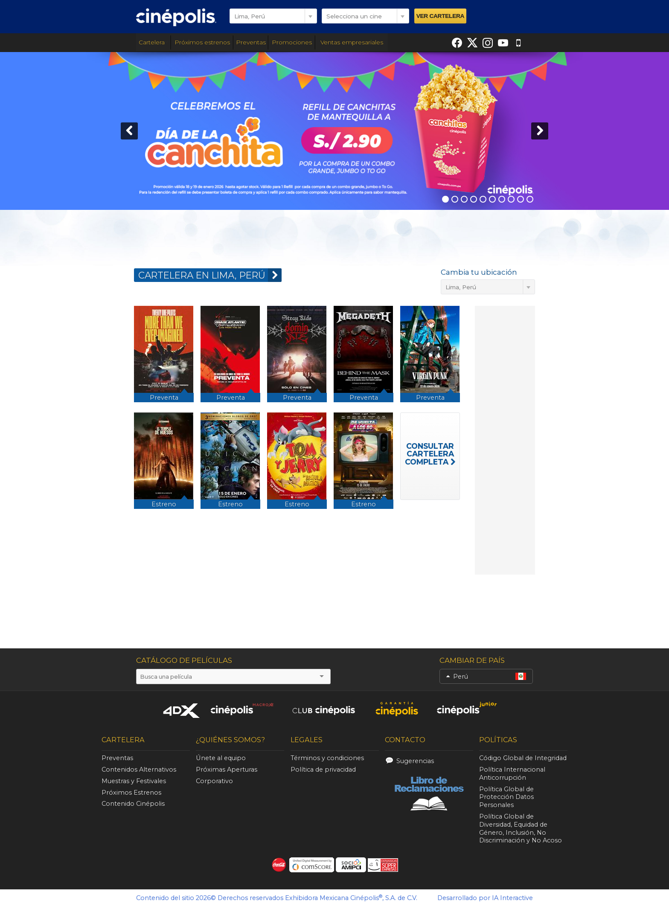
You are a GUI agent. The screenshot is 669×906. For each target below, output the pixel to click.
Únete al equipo (221, 758)
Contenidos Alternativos (139, 769)
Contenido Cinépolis (133, 803)
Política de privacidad (323, 769)
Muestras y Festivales (134, 781)
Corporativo (214, 781)
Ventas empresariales (351, 42)
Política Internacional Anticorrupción (512, 773)
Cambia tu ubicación (479, 272)
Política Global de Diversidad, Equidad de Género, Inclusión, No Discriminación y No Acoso (520, 828)
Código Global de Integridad (523, 758)
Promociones (292, 42)
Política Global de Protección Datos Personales (506, 797)
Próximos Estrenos (131, 792)
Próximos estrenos (202, 42)
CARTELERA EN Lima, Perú (210, 275)
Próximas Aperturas (226, 769)
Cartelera (153, 42)
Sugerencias (415, 761)
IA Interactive (512, 898)
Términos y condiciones (327, 758)
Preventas (251, 42)
